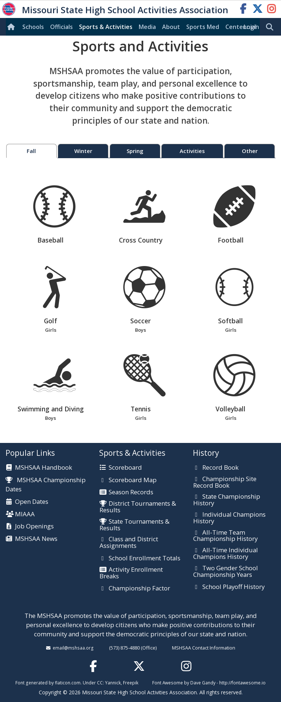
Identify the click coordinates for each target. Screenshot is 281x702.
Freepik (130, 682)
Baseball (54, 214)
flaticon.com (67, 682)
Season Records (131, 492)
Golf (50, 300)
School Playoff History (233, 587)
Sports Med (202, 27)
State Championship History (226, 500)
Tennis (140, 388)
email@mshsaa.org (73, 648)
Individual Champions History (229, 518)
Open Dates (31, 502)
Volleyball (230, 388)
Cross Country (144, 214)
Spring (135, 150)
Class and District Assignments (129, 542)
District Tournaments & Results (138, 507)
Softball (230, 300)
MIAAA (25, 514)
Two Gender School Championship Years (225, 571)
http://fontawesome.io (242, 682)
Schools (33, 27)
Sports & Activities (105, 27)
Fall (31, 150)
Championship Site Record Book (224, 482)
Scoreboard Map (133, 480)
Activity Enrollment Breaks (131, 573)
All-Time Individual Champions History (225, 553)
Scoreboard (125, 468)
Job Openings (34, 526)
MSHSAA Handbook (43, 468)
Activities (192, 150)
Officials (61, 27)
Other (250, 150)
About (171, 27)
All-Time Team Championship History (225, 536)
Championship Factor (139, 588)
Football (234, 214)
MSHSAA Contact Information (203, 647)
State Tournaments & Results (134, 525)
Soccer (140, 300)
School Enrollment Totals (144, 558)
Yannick (113, 682)
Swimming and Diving (50, 388)
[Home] (12, 27)
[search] (271, 27)
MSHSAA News (36, 539)
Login (251, 27)
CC (100, 682)
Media (147, 27)
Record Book (220, 468)
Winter (83, 150)
